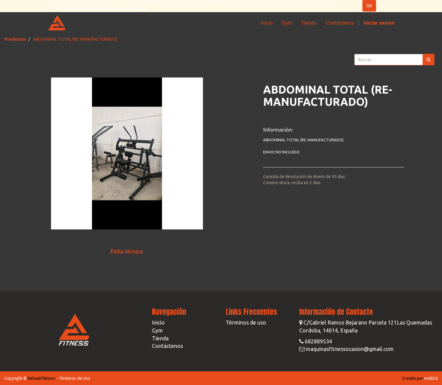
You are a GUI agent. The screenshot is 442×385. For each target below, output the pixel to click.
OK (369, 5)
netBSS (431, 378)
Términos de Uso (74, 378)
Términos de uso (246, 322)
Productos (15, 39)
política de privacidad (199, 3)
